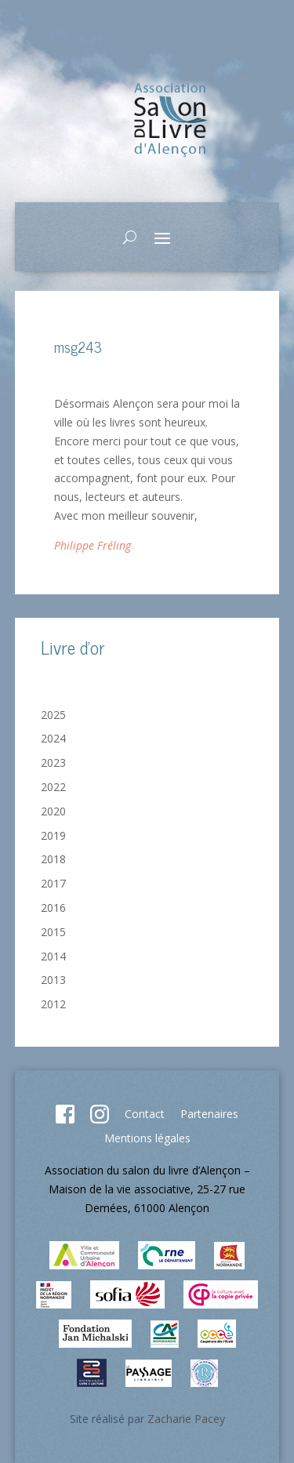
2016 (53, 907)
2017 (53, 883)
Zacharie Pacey (186, 1418)
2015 (53, 931)
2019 (53, 835)
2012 (53, 1004)
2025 (53, 714)
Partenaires (209, 1113)
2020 (53, 811)
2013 (53, 979)
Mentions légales (147, 1138)
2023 (53, 762)
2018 (53, 858)
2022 (53, 786)
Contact (145, 1113)
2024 (53, 738)
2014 (53, 956)
